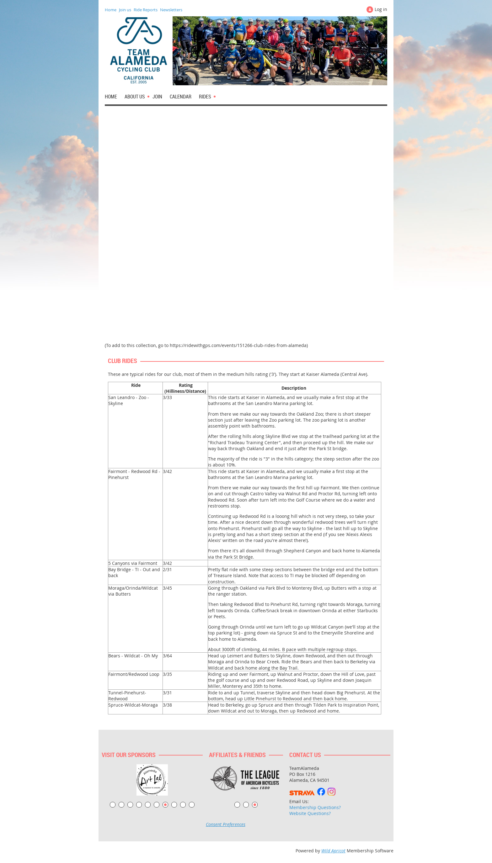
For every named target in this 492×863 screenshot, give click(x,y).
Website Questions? (310, 813)
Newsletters (171, 10)
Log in (381, 9)
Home (110, 10)
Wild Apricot (333, 851)
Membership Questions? (315, 807)
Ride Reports (146, 10)
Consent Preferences (225, 824)
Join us (125, 10)
